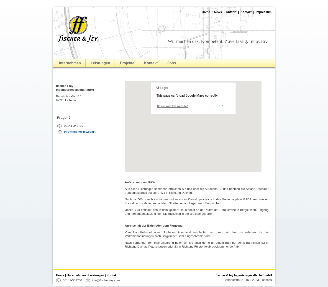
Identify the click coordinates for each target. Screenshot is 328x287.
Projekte (127, 63)
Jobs (171, 63)
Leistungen (100, 63)
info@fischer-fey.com (79, 131)
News (218, 12)
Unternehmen (69, 63)
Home (206, 12)
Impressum (264, 12)
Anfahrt (231, 12)
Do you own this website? (172, 106)
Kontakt (246, 12)
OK (221, 106)
